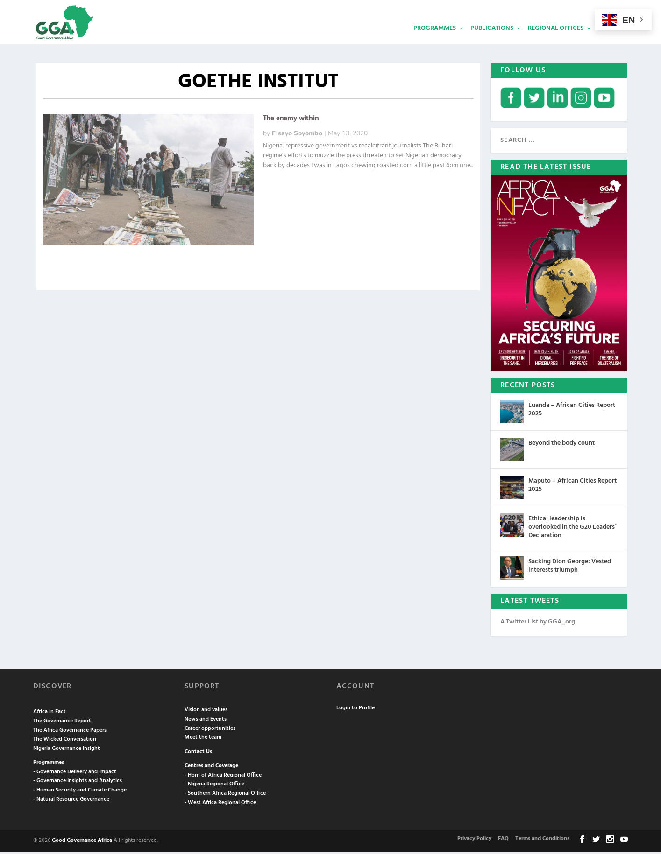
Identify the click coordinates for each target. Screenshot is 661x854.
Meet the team (203, 739)
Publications (491, 40)
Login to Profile (355, 709)
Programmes (434, 40)
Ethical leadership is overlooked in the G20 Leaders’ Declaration (572, 529)
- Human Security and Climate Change (80, 792)
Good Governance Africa (82, 842)
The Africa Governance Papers (70, 732)
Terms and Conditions (542, 841)
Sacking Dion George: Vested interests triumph (569, 567)
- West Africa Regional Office (220, 804)
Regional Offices (555, 40)
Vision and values (206, 712)
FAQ (503, 841)
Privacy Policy (474, 841)
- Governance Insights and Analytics (77, 783)
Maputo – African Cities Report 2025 (572, 487)
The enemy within (291, 120)
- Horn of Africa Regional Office (223, 777)
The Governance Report (62, 723)
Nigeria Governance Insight (66, 750)
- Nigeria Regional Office (214, 786)
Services (611, 40)
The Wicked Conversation (64, 741)
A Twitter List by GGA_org (537, 623)
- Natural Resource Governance (71, 801)
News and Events (206, 721)
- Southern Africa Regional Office (225, 795)
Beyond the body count (561, 445)
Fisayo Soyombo (297, 135)
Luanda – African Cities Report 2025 (571, 411)
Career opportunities (210, 730)
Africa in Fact (49, 714)
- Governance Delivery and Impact (74, 773)
